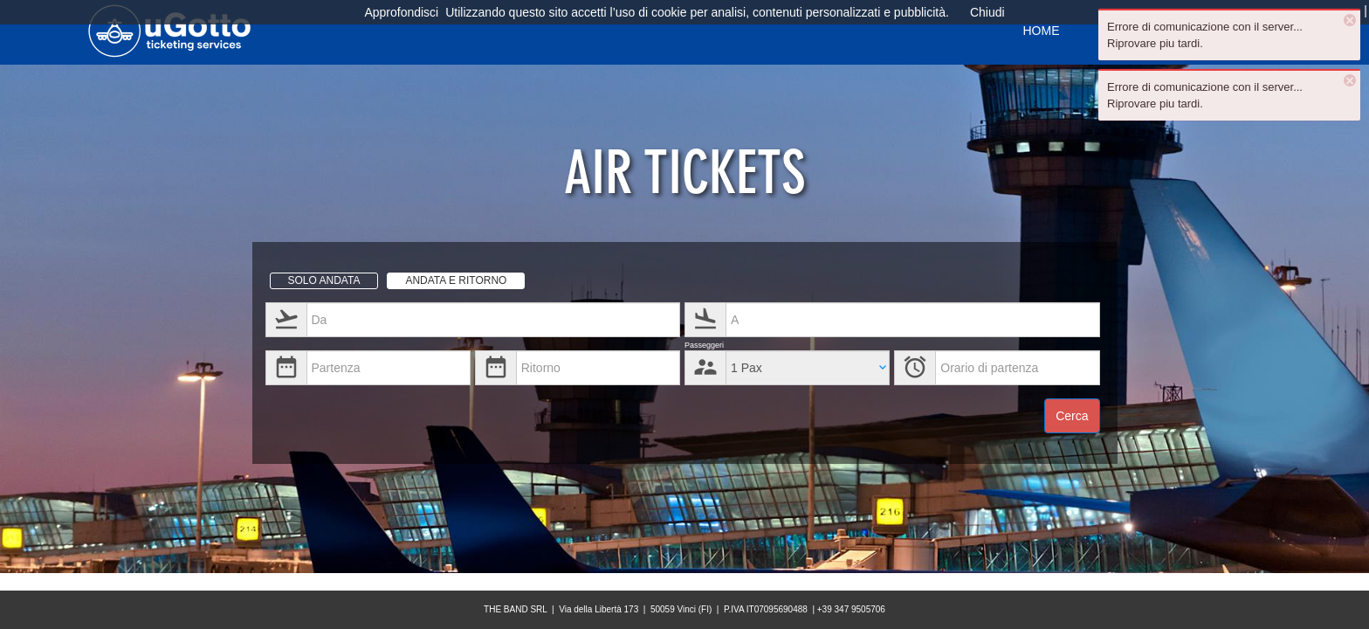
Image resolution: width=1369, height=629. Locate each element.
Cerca (1072, 416)
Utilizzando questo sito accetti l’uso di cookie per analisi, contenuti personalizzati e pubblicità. (697, 12)
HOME (1041, 31)
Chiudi (987, 12)
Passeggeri (704, 345)
